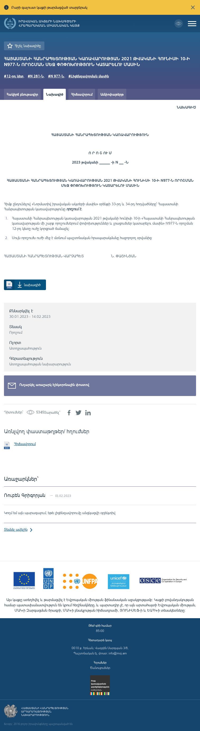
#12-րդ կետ (14, 76)
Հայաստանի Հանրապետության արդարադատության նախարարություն (44, 711)
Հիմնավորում (81, 94)
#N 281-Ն (36, 76)
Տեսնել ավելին (15, 529)
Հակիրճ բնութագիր (22, 94)
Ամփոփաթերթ (112, 94)
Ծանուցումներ (100, 668)
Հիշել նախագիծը (28, 46)
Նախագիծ (54, 94)
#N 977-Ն (56, 76)
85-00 (100, 631)
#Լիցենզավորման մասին (88, 76)
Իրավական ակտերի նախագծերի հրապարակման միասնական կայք (49, 23)
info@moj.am (118, 653)
